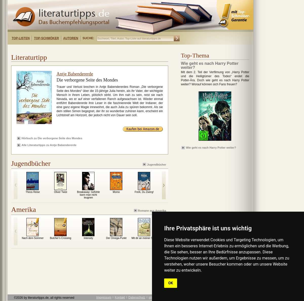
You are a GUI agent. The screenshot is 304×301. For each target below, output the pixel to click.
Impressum (103, 297)
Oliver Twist (60, 192)
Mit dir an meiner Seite (144, 238)
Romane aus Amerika (150, 210)
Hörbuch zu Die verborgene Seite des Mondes (52, 138)
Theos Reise (33, 192)
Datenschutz (136, 297)
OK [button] (170, 283)
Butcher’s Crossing (60, 238)
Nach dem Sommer (33, 238)
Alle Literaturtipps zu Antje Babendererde (49, 145)
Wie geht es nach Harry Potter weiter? (211, 147)
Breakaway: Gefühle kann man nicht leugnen (88, 195)
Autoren (70, 38)
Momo (116, 192)
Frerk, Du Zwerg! (144, 192)
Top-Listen (21, 38)
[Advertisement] (210, 165)
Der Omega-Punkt (116, 238)
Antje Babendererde (74, 73)
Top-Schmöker (46, 38)
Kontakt (120, 297)
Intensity (88, 238)
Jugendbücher (154, 164)
